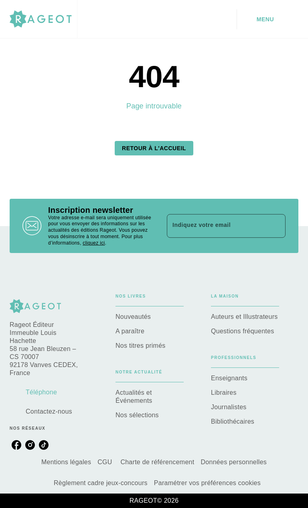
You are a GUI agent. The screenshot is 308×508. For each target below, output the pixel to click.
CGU (105, 462)
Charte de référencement (157, 462)
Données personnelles (234, 462)
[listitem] (16, 445)
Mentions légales (66, 462)
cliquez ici (94, 243)
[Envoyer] (276, 226)
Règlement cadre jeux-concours (101, 482)
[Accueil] (43, 19)
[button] (154, 148)
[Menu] (267, 19)
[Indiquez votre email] (216, 225)
